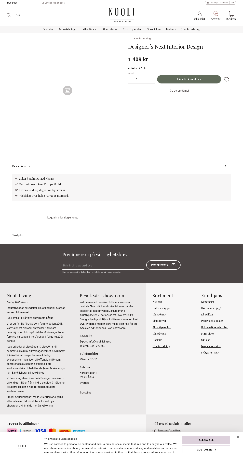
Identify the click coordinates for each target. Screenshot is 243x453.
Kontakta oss (27, 184)
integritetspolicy (113, 272)
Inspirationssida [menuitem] (211, 346)
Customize (206, 430)
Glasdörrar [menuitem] (90, 29)
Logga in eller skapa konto (62, 217)
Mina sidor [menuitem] (207, 333)
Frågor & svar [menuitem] (210, 352)
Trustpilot (12, 2)
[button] (215, 15)
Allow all (206, 420)
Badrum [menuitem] (171, 29)
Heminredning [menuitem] (190, 29)
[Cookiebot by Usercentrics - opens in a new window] (22, 446)
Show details (52, 446)
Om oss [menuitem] (205, 339)
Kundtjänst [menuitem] (207, 301)
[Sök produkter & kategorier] (40, 15)
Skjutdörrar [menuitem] (109, 29)
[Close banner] (238, 418)
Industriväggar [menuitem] (68, 29)
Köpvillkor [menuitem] (207, 314)
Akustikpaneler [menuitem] (132, 29)
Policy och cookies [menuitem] (212, 320)
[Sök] (10, 15)
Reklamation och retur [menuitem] (214, 327)
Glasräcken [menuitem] (154, 29)
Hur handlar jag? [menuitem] (211, 308)
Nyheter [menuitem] (48, 29)
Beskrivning (21, 166)
